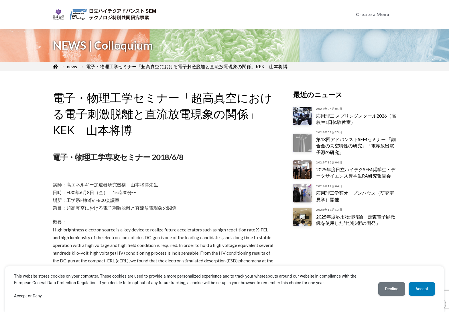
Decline (391, 288)
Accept (421, 288)
